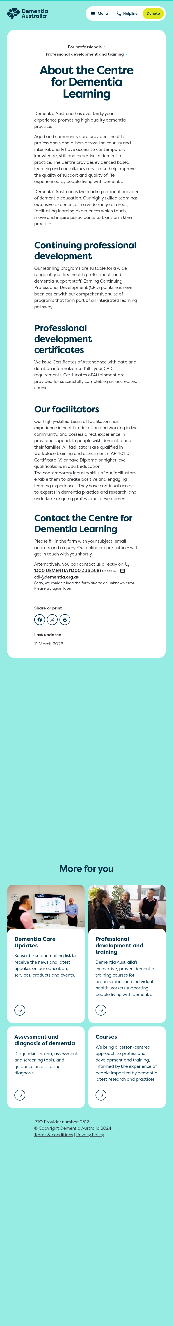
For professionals (85, 47)
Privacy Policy (90, 1135)
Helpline (127, 13)
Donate (153, 13)
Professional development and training (85, 54)
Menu (99, 13)
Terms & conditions (53, 1135)
